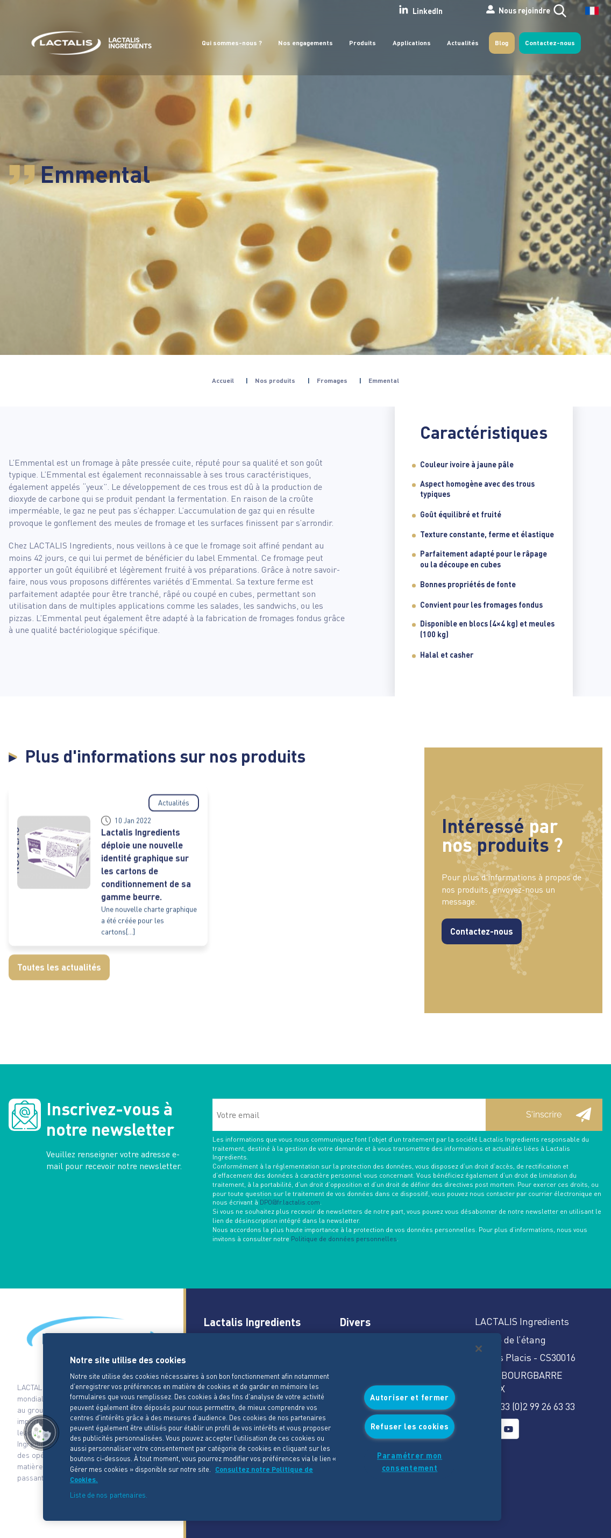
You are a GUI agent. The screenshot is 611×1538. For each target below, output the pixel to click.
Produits (362, 43)
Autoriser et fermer (409, 1397)
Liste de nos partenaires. (108, 1494)
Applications (412, 43)
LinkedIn (379, 10)
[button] (41, 1432)
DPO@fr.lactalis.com (290, 1202)
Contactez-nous (550, 43)
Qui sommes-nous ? (232, 43)
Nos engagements (305, 43)
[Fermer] (479, 1349)
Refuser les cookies (410, 1427)
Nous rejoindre (485, 10)
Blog (501, 43)
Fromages (332, 380)
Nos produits (275, 380)
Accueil (223, 380)
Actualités (463, 43)
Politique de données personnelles (344, 1239)
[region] (272, 1427)
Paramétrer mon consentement (409, 1461)
